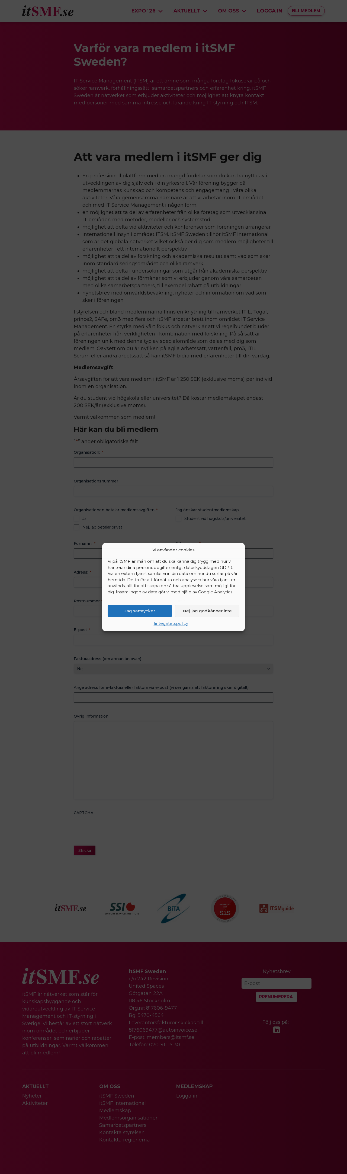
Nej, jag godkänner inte (207, 610)
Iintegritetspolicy (171, 623)
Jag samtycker (139, 610)
